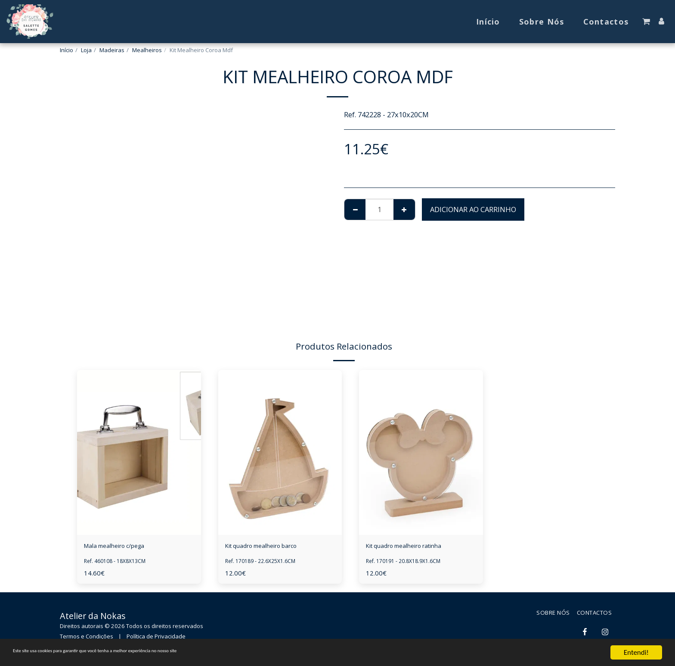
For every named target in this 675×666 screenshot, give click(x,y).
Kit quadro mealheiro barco (271, 547)
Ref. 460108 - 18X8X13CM (118, 563)
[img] (139, 452)
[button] (646, 21)
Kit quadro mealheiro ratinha (414, 547)
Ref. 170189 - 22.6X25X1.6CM (264, 563)
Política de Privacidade (156, 638)
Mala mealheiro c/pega (122, 547)
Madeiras (111, 50)
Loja (86, 50)
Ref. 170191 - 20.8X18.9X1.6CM (407, 563)
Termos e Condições (86, 638)
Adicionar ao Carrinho (473, 209)
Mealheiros (147, 50)
